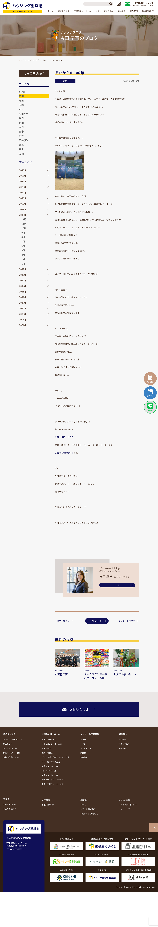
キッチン (84, 739)
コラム (83, 804)
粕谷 (21, 135)
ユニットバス (85, 748)
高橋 (21, 153)
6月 (23, 245)
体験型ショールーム (51, 733)
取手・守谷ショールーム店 (52, 784)
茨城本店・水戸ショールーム (53, 779)
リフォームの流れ (10, 748)
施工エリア (7, 744)
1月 (23, 263)
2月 (23, 259)
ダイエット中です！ (127, 621)
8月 (23, 237)
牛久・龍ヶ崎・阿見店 (51, 761)
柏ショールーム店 (49, 770)
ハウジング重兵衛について (14, 739)
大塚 (21, 105)
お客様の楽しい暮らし (89, 813)
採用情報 (122, 748)
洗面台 (83, 752)
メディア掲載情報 (87, 809)
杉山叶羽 (23, 113)
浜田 (21, 122)
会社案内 (123, 733)
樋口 (21, 118)
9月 (23, 232)
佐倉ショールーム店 (50, 766)
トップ (21, 60)
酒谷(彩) (23, 140)
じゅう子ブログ (33, 60)
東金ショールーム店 (50, 775)
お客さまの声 (148, 10)
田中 (21, 131)
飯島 (21, 144)
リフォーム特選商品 (89, 733)
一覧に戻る (96, 620)
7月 (23, 241)
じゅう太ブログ (9, 804)
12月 (23, 219)
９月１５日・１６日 (64, 437)
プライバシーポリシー (128, 804)
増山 (21, 100)
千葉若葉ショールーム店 (52, 744)
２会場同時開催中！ (64, 452)
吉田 (44, 60)
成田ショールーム (49, 739)
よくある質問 (124, 800)
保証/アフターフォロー (12, 752)
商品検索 (84, 757)
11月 (23, 223)
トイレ (83, 744)
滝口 (21, 127)
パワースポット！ (65, 621)
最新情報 (84, 800)
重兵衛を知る (9, 733)
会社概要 (122, 739)
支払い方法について (11, 757)
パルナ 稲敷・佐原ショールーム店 (55, 757)
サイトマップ (124, 809)
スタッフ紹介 (124, 744)
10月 (23, 228)
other (22, 91)
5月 (23, 250)
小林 (21, 109)
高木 (21, 149)
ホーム (50, 10)
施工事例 (121, 10)
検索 (111, 4)
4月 (23, 254)
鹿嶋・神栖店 (47, 752)
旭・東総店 (46, 748)
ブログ (116, 585)
